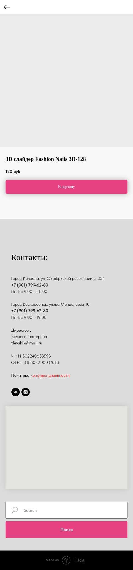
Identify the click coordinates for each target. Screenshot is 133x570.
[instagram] (25, 392)
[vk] (15, 392)
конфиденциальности (50, 375)
